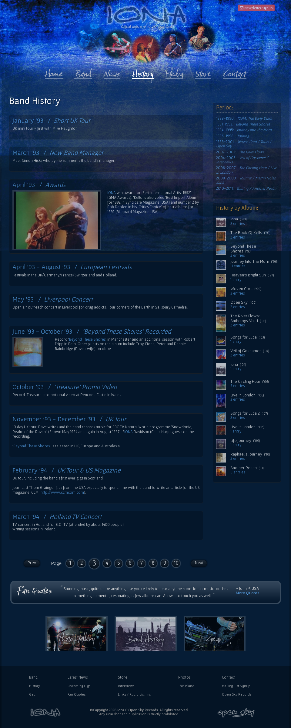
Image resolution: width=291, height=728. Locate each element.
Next (199, 562)
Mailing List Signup (236, 686)
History (34, 686)
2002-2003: (240, 152)
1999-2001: (244, 144)
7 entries (237, 386)
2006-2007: (246, 170)
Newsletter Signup (256, 8)
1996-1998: (232, 136)
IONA (111, 192)
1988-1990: (244, 118)
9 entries (237, 472)
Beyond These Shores (87, 339)
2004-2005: (242, 160)
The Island (186, 686)
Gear (33, 694)
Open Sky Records (236, 694)
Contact (228, 677)
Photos (184, 677)
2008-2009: (246, 180)
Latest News (78, 677)
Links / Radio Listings (134, 694)
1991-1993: (243, 124)
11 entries (237, 266)
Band (33, 677)
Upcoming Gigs (79, 686)
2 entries (237, 224)
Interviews (126, 686)
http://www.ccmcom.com (62, 492)
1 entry (235, 280)
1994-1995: (244, 130)
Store (122, 677)
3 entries (237, 293)
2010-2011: (246, 188)
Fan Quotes (76, 694)
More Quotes (247, 592)
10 (176, 562)
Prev (32, 562)
